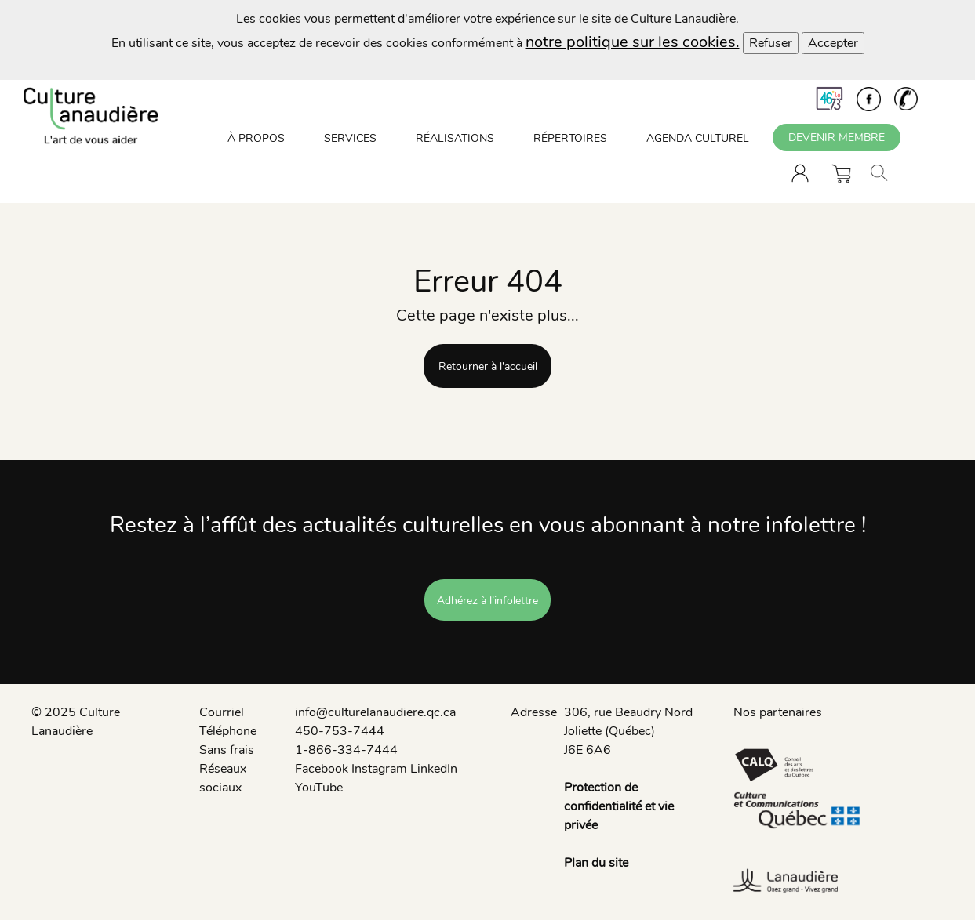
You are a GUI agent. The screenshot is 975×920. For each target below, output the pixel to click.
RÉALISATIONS (455, 138)
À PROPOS (256, 138)
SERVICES (350, 138)
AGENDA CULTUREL (697, 138)
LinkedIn (433, 768)
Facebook (321, 768)
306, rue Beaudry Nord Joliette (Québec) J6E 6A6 (628, 731)
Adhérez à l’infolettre (487, 600)
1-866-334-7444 (346, 750)
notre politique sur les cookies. (633, 42)
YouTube (319, 787)
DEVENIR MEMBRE (836, 137)
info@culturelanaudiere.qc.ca (375, 712)
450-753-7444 (339, 731)
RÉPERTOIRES (570, 138)
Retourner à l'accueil (487, 366)
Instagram (379, 768)
